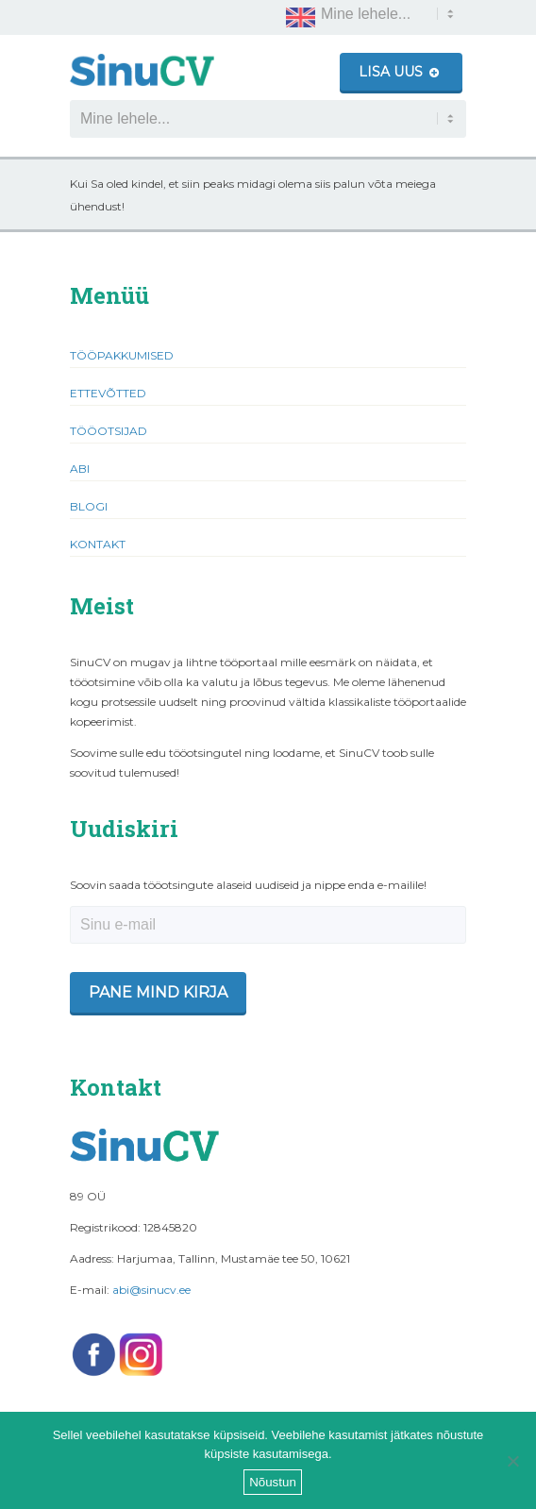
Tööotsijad (108, 431)
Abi (80, 468)
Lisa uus (399, 71)
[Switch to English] (300, 17)
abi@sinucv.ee (151, 1290)
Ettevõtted (108, 393)
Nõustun (272, 1482)
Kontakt (98, 544)
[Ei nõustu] (512, 1460)
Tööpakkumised (122, 355)
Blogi (89, 506)
